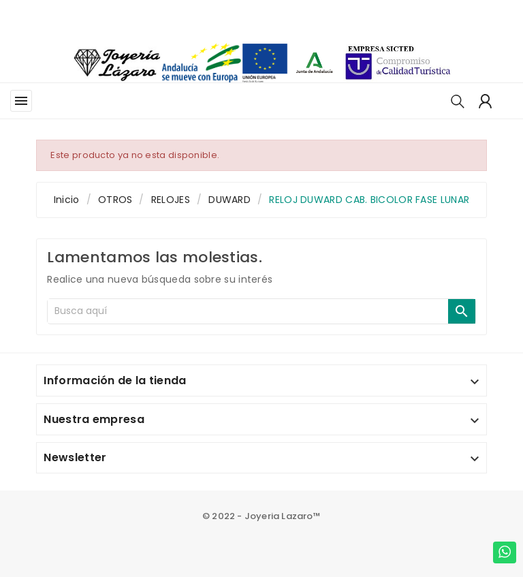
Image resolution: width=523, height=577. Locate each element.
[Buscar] (247, 311)
